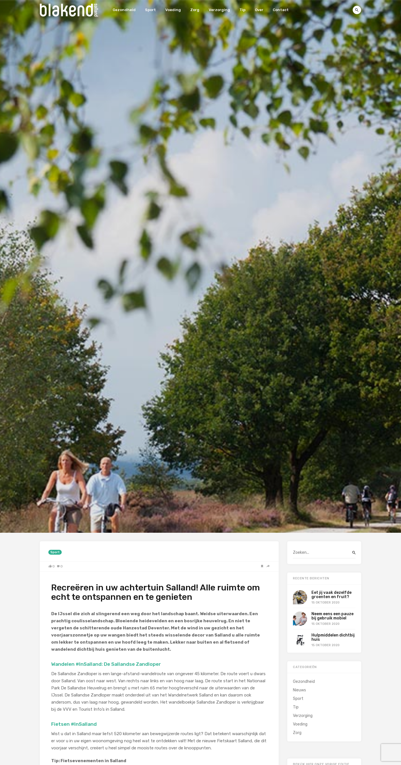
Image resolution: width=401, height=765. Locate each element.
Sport (150, 10)
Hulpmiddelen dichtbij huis (333, 637)
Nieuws (299, 690)
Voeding (173, 10)
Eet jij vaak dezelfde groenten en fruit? (331, 594)
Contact (281, 10)
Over (259, 10)
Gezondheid (124, 10)
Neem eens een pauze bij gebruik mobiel (332, 616)
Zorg (194, 10)
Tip (242, 10)
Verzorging (219, 10)
